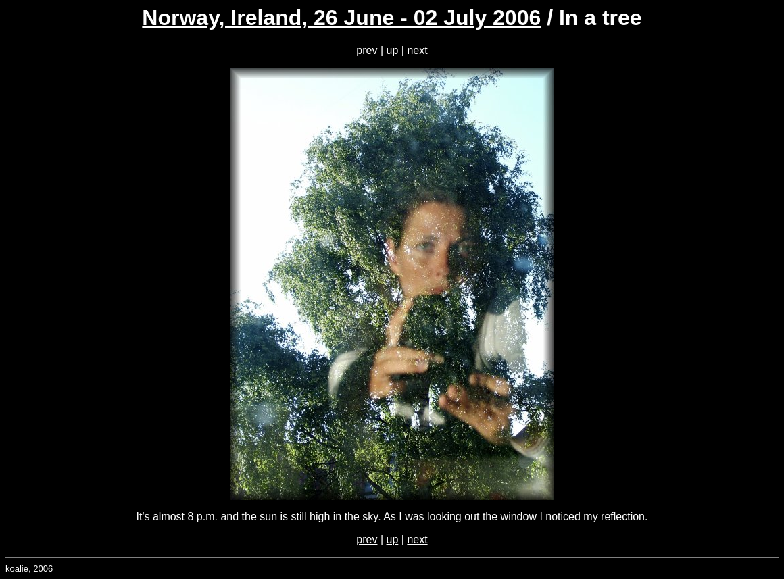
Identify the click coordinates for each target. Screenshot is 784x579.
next (417, 50)
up (393, 50)
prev (366, 50)
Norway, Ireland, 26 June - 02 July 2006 (341, 17)
